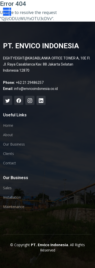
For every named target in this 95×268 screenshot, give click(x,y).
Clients (8, 153)
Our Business (14, 144)
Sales (7, 188)
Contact (9, 163)
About (8, 135)
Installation (12, 197)
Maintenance (13, 207)
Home (8, 125)
